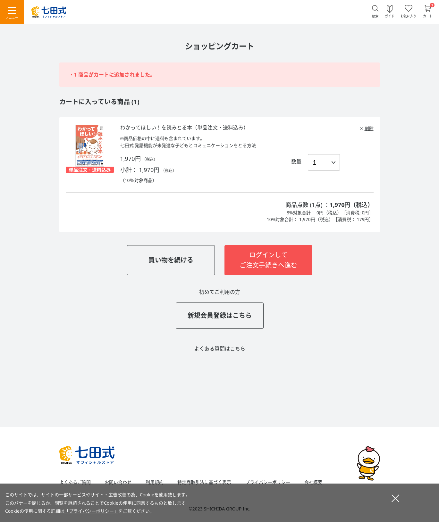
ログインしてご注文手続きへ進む (268, 260)
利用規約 (155, 482)
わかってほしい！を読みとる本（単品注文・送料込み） (184, 127)
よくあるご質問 (75, 482)
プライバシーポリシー (267, 482)
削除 (369, 128)
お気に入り (409, 16)
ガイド (389, 16)
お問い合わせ (118, 482)
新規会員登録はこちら (220, 315)
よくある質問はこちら (219, 348)
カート (428, 16)
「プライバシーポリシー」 (91, 511)
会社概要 (313, 482)
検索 (375, 16)
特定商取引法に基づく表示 (204, 482)
